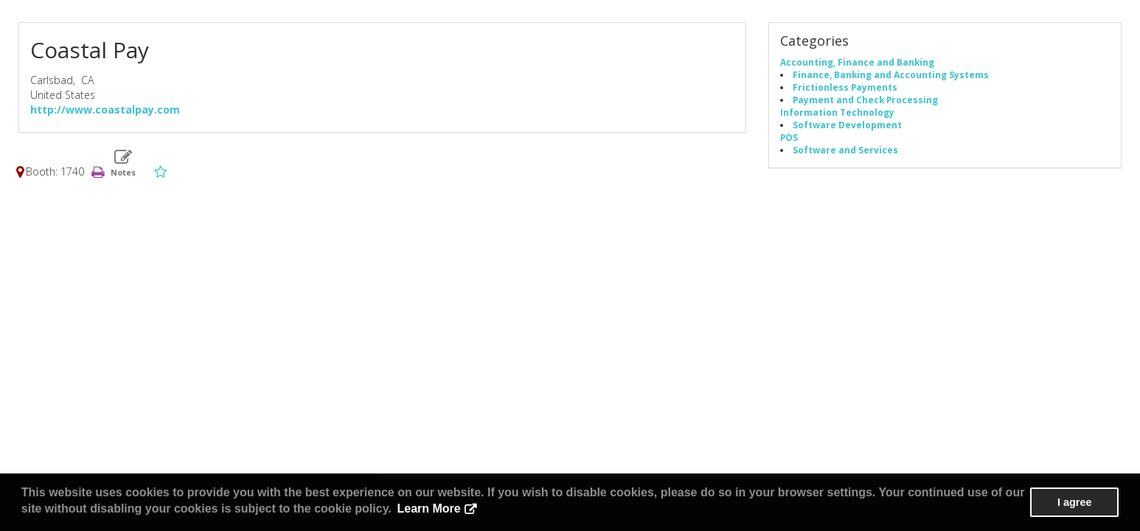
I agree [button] (1074, 502)
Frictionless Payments (845, 87)
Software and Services (845, 150)
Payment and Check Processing (865, 99)
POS (789, 137)
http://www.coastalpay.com (105, 110)
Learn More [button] (428, 508)
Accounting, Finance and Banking (857, 62)
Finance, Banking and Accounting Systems (891, 74)
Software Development (847, 125)
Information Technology (837, 112)
